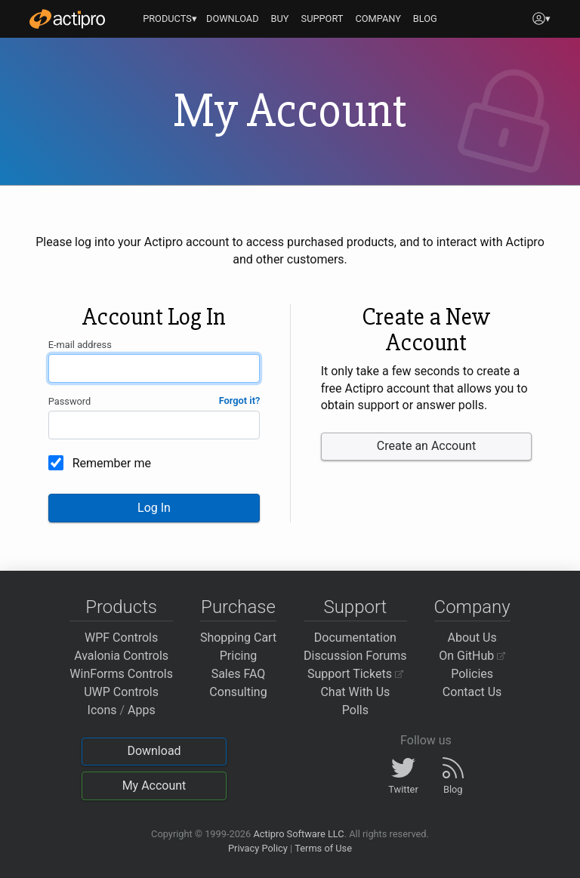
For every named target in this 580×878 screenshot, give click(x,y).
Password (69, 401)
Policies (472, 674)
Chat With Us (355, 692)
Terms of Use (323, 848)
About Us (472, 637)
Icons (102, 710)
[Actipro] (67, 19)
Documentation (355, 637)
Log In (154, 508)
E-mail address (80, 344)
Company (472, 607)
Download (153, 751)
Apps (142, 710)
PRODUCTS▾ (170, 18)
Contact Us (472, 692)
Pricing (239, 655)
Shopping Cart (238, 637)
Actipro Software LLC (298, 833)
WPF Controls (121, 637)
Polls (355, 710)
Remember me (111, 463)
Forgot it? (240, 400)
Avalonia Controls (121, 655)
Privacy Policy (258, 848)
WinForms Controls (121, 674)
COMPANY (378, 18)
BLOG (425, 18)
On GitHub (472, 655)
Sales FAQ (238, 674)
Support (355, 607)
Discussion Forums (355, 655)
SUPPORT (322, 18)
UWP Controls (121, 692)
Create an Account (426, 446)
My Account (154, 785)
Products (121, 607)
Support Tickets (355, 674)
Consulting (238, 692)
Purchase (238, 607)
